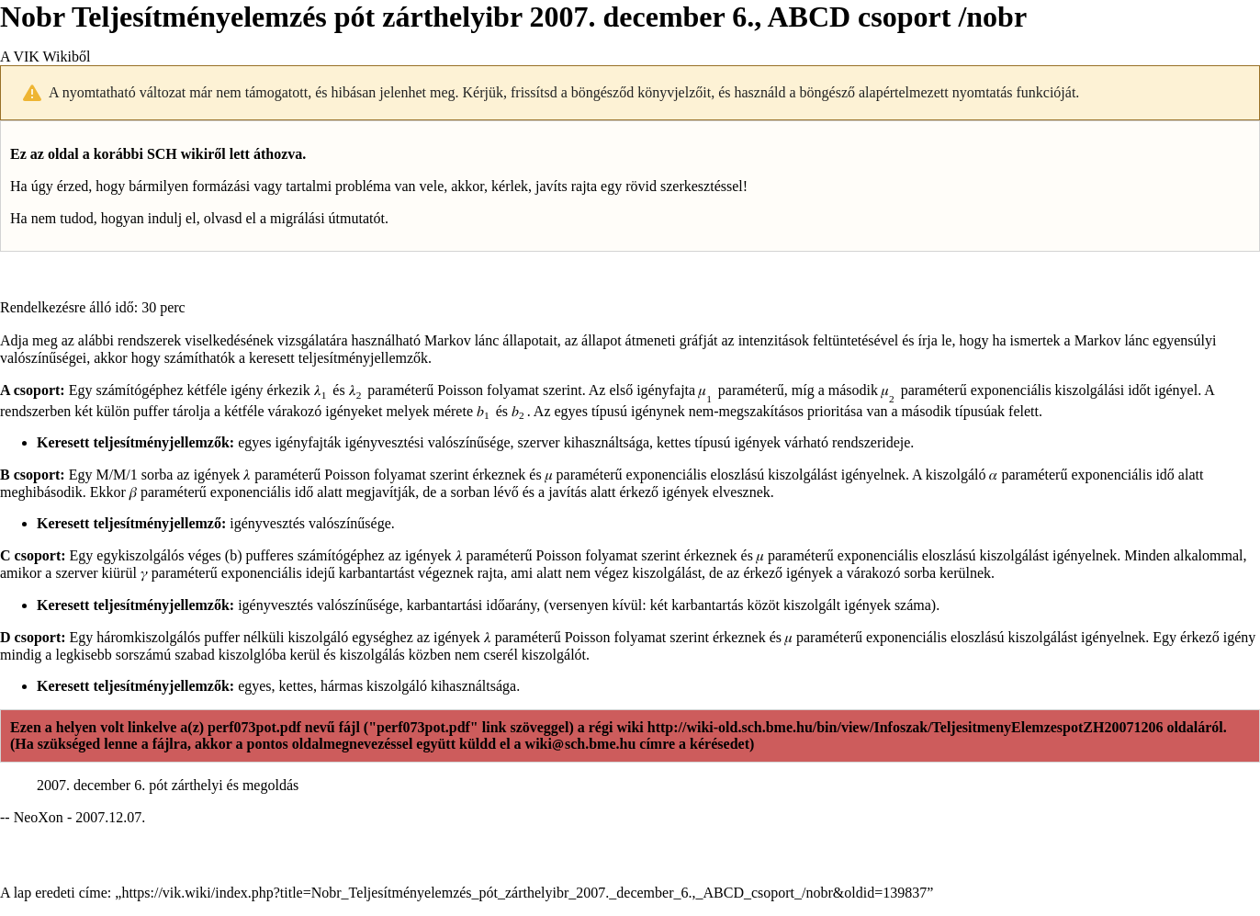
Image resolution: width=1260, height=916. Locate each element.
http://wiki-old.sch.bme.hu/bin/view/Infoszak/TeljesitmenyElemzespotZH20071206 (905, 727)
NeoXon (38, 817)
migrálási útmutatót (327, 218)
